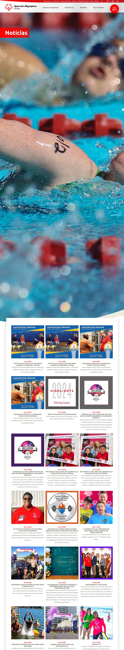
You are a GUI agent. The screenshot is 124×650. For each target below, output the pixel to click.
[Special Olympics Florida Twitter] (110, 1)
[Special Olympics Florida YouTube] (112, 1)
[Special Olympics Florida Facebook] (107, 1)
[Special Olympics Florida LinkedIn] (117, 1)
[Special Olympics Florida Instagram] (115, 1)
